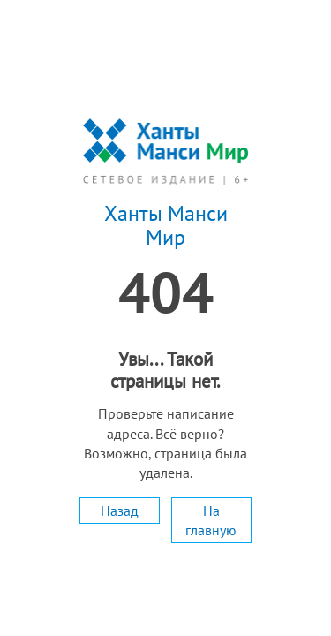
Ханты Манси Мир (166, 226)
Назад (120, 510)
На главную (211, 520)
